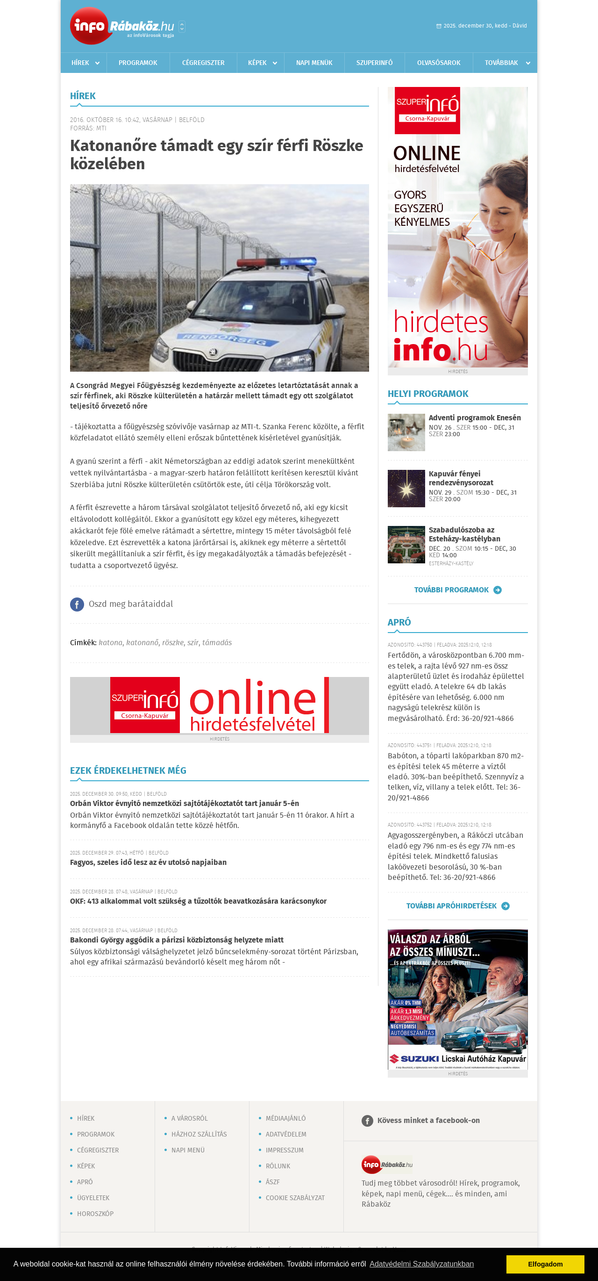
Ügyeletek (93, 1198)
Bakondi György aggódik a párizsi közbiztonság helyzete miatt (177, 940)
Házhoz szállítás (199, 1135)
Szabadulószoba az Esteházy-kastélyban (464, 535)
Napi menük (314, 63)
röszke (173, 643)
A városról (189, 1119)
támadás (217, 643)
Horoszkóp (95, 1214)
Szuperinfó (374, 63)
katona (110, 643)
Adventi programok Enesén (475, 418)
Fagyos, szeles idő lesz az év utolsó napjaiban (148, 863)
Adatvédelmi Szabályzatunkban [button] (422, 1264)
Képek (257, 63)
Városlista (181, 27)
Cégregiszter (203, 63)
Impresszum (285, 1150)
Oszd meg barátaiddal (131, 604)
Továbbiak (501, 63)
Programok (138, 63)
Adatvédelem (286, 1135)
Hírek (80, 63)
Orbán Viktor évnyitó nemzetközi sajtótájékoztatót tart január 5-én (184, 804)
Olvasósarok (439, 63)
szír (193, 643)
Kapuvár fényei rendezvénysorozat (461, 478)
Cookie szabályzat (295, 1198)
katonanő (142, 643)
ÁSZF (273, 1182)
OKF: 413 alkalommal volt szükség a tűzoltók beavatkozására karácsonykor (198, 901)
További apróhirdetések (451, 906)
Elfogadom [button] (545, 1264)
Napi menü (188, 1150)
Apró (85, 1182)
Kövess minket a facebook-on (428, 1121)
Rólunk (278, 1166)
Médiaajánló (286, 1119)
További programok (451, 590)
